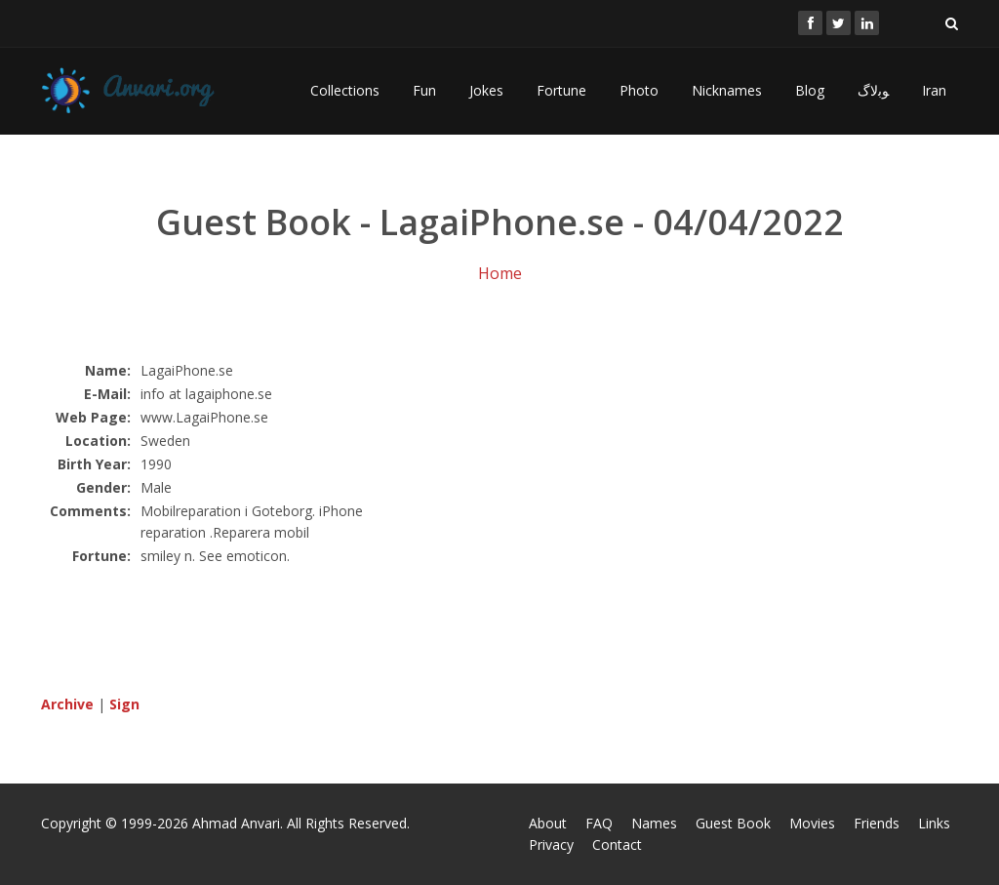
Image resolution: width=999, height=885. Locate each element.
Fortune (561, 90)
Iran (934, 90)
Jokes (486, 90)
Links (934, 823)
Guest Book (733, 823)
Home (500, 273)
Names (654, 823)
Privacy (551, 844)
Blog (809, 90)
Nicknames (727, 90)
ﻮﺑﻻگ (873, 90)
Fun (424, 90)
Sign (124, 704)
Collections (345, 90)
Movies (812, 823)
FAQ (599, 823)
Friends (876, 823)
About (548, 823)
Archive (67, 704)
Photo (639, 90)
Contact (617, 844)
